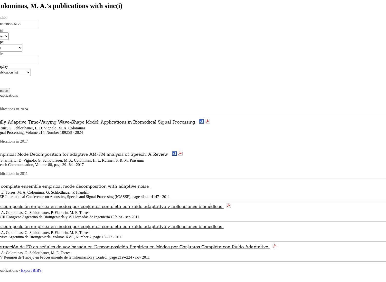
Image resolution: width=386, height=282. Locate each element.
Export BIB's (31, 270)
